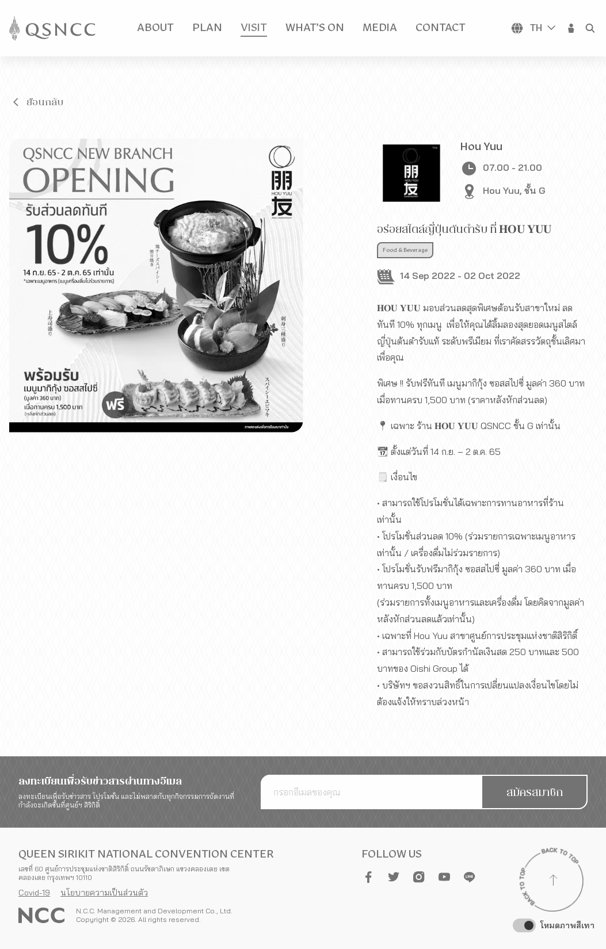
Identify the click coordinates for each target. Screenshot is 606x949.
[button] (571, 28)
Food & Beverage (405, 250)
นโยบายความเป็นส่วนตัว (104, 892)
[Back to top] (553, 881)
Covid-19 (34, 892)
